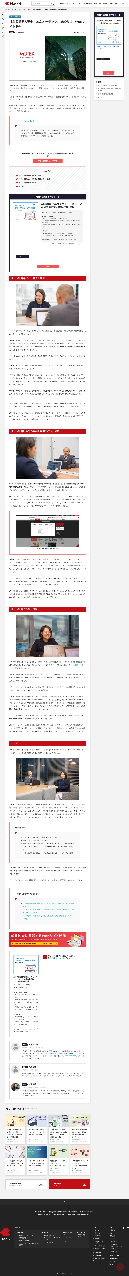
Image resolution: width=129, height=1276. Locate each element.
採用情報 (114, 1251)
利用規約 (114, 1244)
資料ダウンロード (58, 958)
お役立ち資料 (108, 3)
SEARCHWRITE (71, 1056)
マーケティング (100, 1246)
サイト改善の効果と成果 (105, 94)
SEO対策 (20, 1232)
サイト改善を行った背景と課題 (107, 85)
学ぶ (80, 3)
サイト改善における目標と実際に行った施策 (109, 89)
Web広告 (45, 1232)
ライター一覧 (97, 1255)
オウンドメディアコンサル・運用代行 (29, 1244)
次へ (47, 267)
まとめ (21, 186)
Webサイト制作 (15, 17)
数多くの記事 (59, 1053)
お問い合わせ (120, 3)
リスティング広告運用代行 (53, 1238)
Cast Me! (67, 1242)
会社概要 (114, 1241)
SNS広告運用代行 (51, 1242)
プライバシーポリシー (116, 1247)
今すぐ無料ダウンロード (48, 161)
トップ (97, 1230)
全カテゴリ (98, 1233)
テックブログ (97, 1253)
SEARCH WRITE (24, 1241)
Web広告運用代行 (49, 1235)
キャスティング (69, 1238)
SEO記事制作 (23, 1238)
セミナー (97, 3)
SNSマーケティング (100, 1242)
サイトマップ (114, 1261)
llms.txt (112, 1264)
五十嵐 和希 (20, 32)
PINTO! (40, 1053)
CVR (79, 867)
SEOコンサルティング (26, 1235)
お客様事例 (88, 3)
